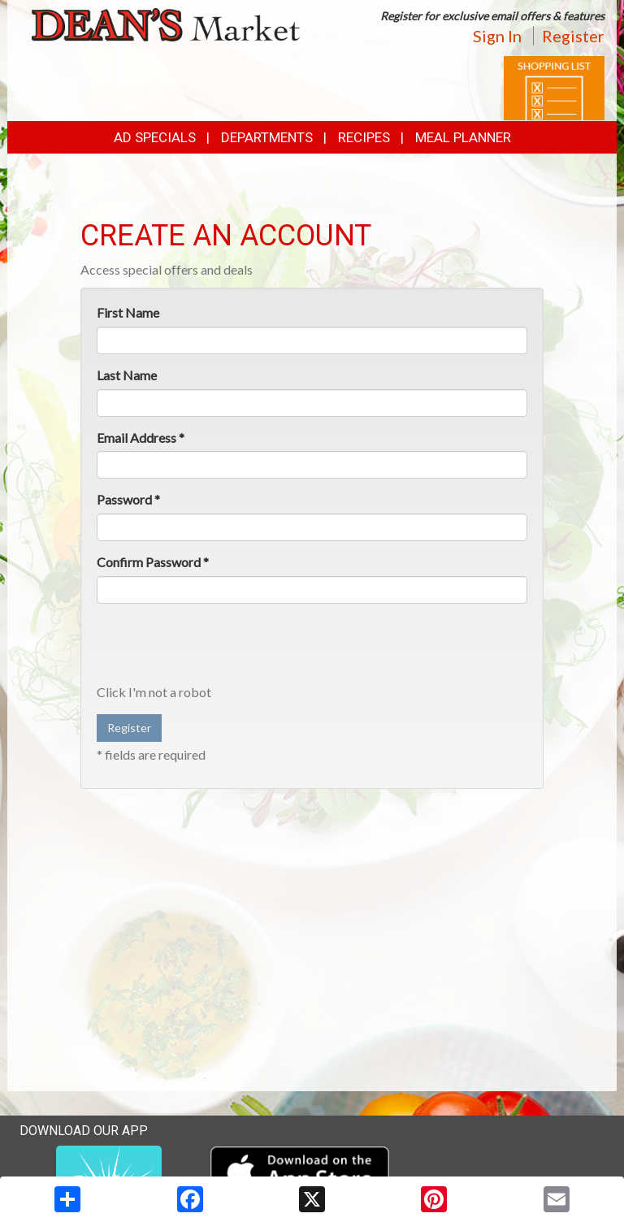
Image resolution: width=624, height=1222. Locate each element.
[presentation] (220, 647)
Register (573, 36)
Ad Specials (155, 137)
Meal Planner (463, 137)
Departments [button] (267, 137)
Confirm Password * (153, 562)
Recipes (364, 137)
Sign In (497, 36)
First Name (128, 312)
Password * (128, 499)
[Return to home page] (166, 23)
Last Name (127, 375)
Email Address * (140, 437)
